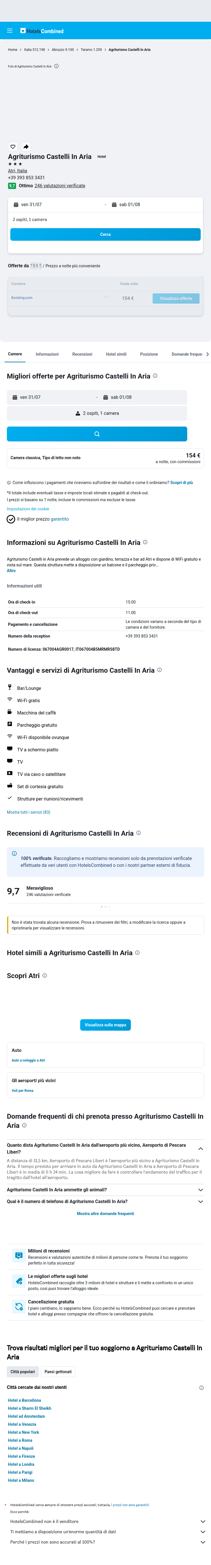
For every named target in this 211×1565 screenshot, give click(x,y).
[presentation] (56, 66)
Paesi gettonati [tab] (58, 1371)
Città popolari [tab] (23, 1371)
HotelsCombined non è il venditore (108, 1521)
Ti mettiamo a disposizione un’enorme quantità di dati (108, 1531)
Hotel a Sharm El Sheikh (29, 1408)
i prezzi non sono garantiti (130, 1505)
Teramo (86, 50)
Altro (11, 570)
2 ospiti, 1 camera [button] (30, 219)
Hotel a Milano (21, 1480)
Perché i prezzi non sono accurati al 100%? (108, 1542)
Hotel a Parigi (20, 1472)
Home (12, 50)
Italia (27, 50)
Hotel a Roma (20, 1440)
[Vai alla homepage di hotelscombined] (41, 30)
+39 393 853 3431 (26, 177)
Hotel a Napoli (20, 1448)
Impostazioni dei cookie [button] (28, 509)
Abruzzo (58, 50)
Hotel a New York (23, 1432)
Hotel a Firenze (21, 1456)
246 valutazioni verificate (60, 185)
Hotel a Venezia (22, 1424)
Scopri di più (181, 482)
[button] (9, 30)
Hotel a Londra (21, 1464)
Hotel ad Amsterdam (26, 1416)
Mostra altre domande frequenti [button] (105, 1213)
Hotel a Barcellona (24, 1400)
